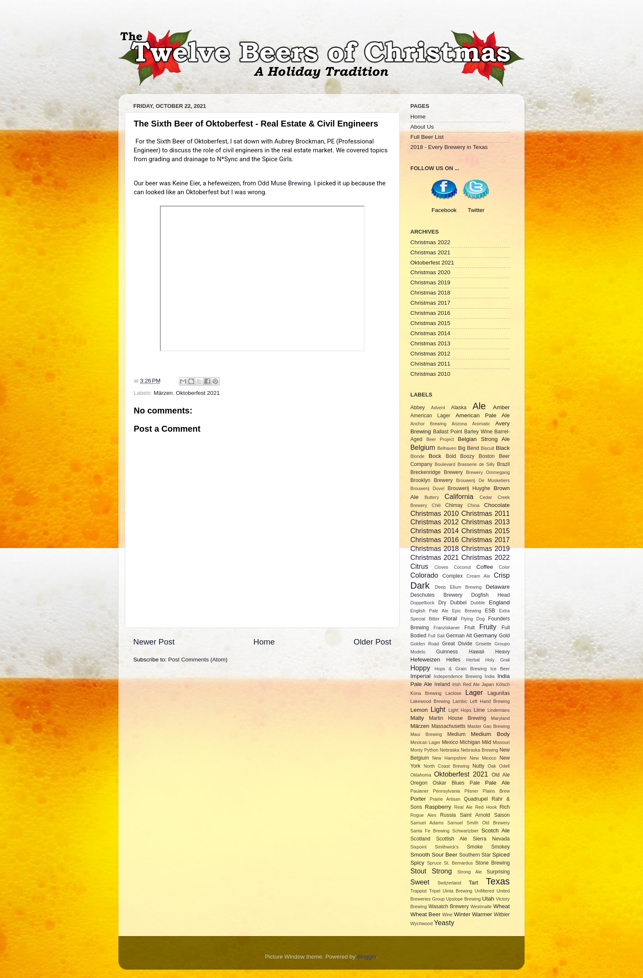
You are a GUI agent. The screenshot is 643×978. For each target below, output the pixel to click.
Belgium (422, 447)
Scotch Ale (495, 830)
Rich (505, 807)
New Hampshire (449, 757)
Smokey (500, 847)
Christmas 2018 (430, 292)
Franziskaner (447, 627)
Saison (502, 815)
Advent (438, 407)
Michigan (470, 742)
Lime (479, 710)
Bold (451, 456)
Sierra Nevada (491, 839)
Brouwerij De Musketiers (483, 480)
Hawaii (476, 652)
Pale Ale (497, 783)
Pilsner (471, 790)
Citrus (419, 566)
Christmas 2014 (430, 333)
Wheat (501, 906)
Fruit (469, 628)
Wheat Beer (425, 914)
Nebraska (449, 749)
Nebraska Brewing (479, 749)
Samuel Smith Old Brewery (479, 822)
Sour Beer (444, 854)
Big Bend (468, 448)
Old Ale (501, 775)
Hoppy (420, 668)
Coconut (462, 567)
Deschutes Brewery (436, 595)
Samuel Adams (427, 822)
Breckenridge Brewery (436, 472)
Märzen (163, 393)
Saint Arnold (475, 815)
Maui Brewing (426, 734)
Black (503, 448)
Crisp (502, 575)
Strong (442, 871)
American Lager (430, 416)
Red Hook (486, 807)
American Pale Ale (483, 415)
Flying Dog (473, 618)
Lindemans (498, 710)
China (473, 505)
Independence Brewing (458, 676)
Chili (436, 505)
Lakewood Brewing (430, 701)
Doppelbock (422, 602)
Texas (498, 881)
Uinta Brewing (457, 890)
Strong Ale (469, 871)
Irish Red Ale (466, 684)
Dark (420, 585)
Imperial (420, 676)
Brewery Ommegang (488, 472)
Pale (475, 783)
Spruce (434, 862)
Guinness (447, 652)
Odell (504, 766)
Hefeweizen (425, 659)
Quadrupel (476, 799)
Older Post (372, 641)
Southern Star (475, 855)
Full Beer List (427, 137)
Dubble (477, 602)
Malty (417, 718)
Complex (452, 576)
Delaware (498, 587)
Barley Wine (478, 432)
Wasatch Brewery (449, 906)
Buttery (431, 497)
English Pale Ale (429, 610)
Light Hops (459, 710)
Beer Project (440, 439)
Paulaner (419, 790)
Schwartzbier (465, 830)
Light (438, 709)
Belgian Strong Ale (484, 439)
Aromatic (481, 423)
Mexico (450, 742)
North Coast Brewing (446, 766)
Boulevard (445, 464)
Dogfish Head (490, 595)
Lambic (460, 701)
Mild (486, 742)
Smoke (475, 847)
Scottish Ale (451, 839)
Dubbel (458, 603)
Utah (488, 898)
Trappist (418, 890)
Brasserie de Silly (476, 464)
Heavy (502, 652)
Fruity (487, 627)
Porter (418, 799)
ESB (490, 611)
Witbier (502, 914)
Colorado (424, 575)
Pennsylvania (446, 790)
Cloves (441, 567)
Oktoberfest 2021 (198, 393)
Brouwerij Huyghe (469, 488)
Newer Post (154, 641)
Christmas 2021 (430, 252)
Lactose (453, 693)
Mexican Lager (425, 742)
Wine (447, 914)
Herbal (473, 659)
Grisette (483, 643)
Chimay (454, 505)
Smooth (420, 854)
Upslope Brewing (463, 898)
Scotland (420, 839)
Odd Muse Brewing (284, 183)
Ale (479, 406)
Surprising (498, 872)
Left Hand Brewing (490, 701)
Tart (473, 882)
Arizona (459, 423)
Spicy (417, 863)
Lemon (419, 710)
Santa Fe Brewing (430, 830)
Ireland (442, 684)
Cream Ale (478, 576)
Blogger (366, 956)
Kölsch (503, 684)
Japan (487, 684)
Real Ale (463, 807)
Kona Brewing (426, 693)
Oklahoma (420, 774)
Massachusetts (448, 726)
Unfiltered (484, 890)
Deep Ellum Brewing (458, 587)
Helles (453, 660)
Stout (418, 871)
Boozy (467, 456)
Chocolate (497, 505)
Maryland (500, 718)
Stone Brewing (492, 863)
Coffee (484, 567)
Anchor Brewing (428, 423)
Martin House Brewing (457, 718)
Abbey (417, 407)
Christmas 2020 (430, 272)
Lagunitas (498, 693)
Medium (456, 734)
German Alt (459, 636)
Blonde (417, 456)
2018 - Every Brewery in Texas (449, 147)
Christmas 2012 (430, 353)
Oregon (419, 783)
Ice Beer (500, 668)
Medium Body (490, 734)
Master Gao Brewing (488, 726)
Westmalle (481, 906)
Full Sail (436, 635)
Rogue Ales (423, 815)
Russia (448, 815)
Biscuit (487, 448)
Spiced (501, 854)
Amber (501, 407)
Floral (450, 618)
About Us (422, 127)
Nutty (478, 766)
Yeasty (444, 922)
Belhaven (446, 448)
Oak (492, 766)
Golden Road (424, 643)
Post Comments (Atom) (198, 659)
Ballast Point (447, 432)
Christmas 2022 (430, 242)
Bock (435, 456)
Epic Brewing (466, 610)
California (459, 496)
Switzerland (449, 882)
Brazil (503, 464)
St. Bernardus (458, 862)
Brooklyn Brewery (431, 480)
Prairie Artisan (445, 799)
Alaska (458, 407)
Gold (504, 636)
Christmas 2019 (430, 282)
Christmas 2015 (430, 323)
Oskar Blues (448, 783)
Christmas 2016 (430, 313)
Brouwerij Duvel (427, 488)
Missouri (501, 742)
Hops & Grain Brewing (460, 668)
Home (264, 641)
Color (504, 567)
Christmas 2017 (430, 303)
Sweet (419, 882)
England (499, 602)
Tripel (434, 890)
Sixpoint (418, 846)
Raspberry (438, 807)
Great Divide (457, 644)
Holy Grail (497, 659)
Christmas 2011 (430, 364)
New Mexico (483, 757)
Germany (485, 635)
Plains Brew (496, 790)
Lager (474, 692)
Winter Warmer (473, 914)
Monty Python (424, 749)
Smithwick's (447, 846)
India (490, 676)
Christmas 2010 (430, 374)
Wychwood (421, 923)
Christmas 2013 (430, 343)
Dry (442, 603)
